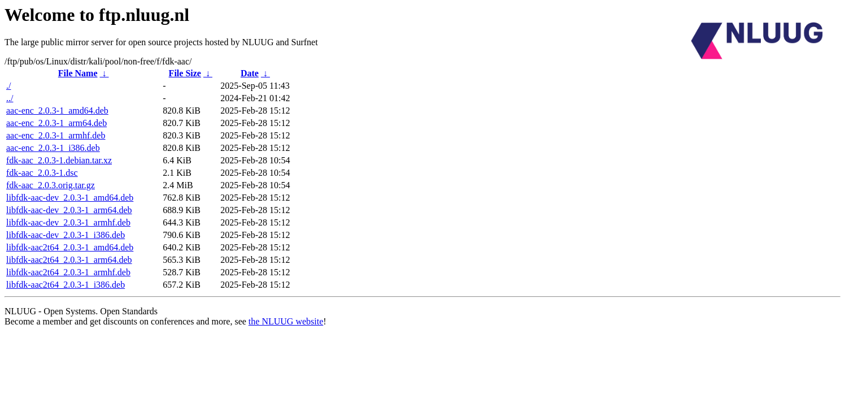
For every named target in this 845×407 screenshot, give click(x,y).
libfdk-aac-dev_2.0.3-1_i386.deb (65, 235)
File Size (185, 73)
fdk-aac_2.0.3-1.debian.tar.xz (59, 160)
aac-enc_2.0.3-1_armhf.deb (55, 135)
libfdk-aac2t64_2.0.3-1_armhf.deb (68, 272)
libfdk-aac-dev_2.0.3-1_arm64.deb (69, 210)
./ (8, 85)
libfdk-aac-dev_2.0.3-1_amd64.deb (69, 197)
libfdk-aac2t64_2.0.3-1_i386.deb (65, 284)
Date (250, 73)
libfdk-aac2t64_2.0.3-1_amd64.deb (69, 247)
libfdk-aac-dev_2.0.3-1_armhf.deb (68, 222)
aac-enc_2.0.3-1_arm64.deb (56, 123)
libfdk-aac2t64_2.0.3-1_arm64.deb (69, 260)
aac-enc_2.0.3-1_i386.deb (53, 148)
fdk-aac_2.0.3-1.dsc (42, 172)
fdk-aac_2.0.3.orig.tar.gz (50, 185)
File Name (78, 73)
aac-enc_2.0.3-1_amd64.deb (57, 110)
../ (9, 98)
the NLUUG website (286, 321)
